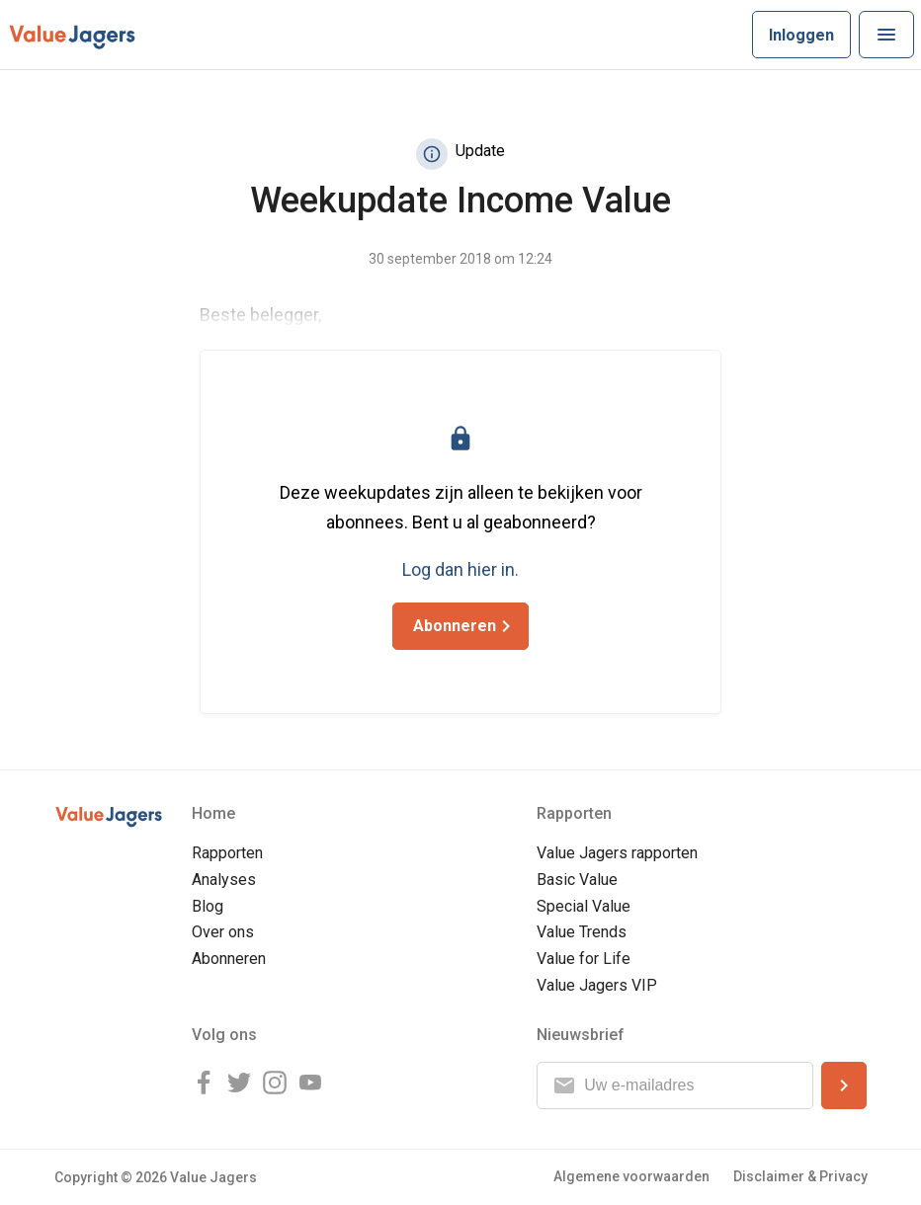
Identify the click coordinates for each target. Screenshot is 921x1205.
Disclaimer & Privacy (800, 1176)
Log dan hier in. (460, 569)
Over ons (223, 932)
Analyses (224, 879)
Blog (207, 906)
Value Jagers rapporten (617, 853)
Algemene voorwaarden (631, 1176)
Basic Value (577, 879)
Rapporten (227, 853)
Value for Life (583, 958)
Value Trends (582, 932)
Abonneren (229, 958)
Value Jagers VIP (597, 985)
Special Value (583, 906)
